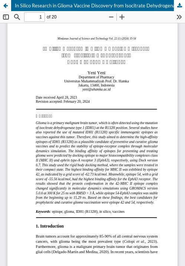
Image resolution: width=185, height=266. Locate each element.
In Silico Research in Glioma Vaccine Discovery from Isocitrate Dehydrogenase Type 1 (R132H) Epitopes (100, 5)
